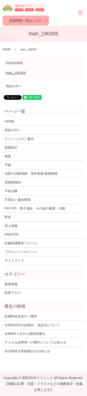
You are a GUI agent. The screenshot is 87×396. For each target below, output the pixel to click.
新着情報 (11, 284)
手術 (8, 165)
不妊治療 (11, 191)
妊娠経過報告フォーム (21, 243)
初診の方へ (14, 86)
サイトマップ (14, 260)
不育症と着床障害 (18, 200)
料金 (8, 217)
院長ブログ (13, 293)
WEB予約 (12, 234)
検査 (8, 156)
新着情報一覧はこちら (26, 20)
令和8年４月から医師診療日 (25, 334)
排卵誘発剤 (13, 182)
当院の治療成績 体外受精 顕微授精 (31, 173)
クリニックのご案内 (19, 139)
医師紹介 (11, 147)
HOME (6, 49)
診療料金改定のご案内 (21, 316)
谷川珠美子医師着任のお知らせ (27, 351)
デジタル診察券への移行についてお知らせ (35, 342)
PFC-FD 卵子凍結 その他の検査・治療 (35, 208)
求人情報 (11, 226)
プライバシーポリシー (21, 252)
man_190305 (16, 73)
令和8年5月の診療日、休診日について (32, 325)
